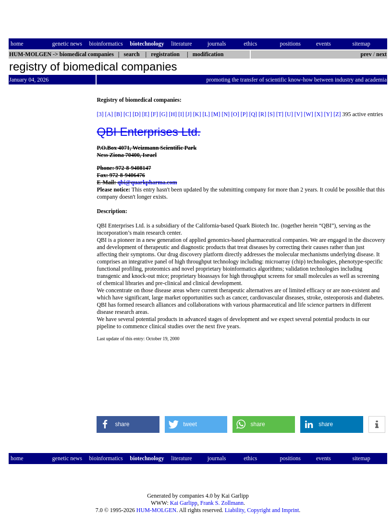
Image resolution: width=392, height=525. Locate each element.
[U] (289, 114)
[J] (188, 114)
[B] (118, 114)
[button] (128, 424)
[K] (197, 114)
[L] (205, 114)
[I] (181, 114)
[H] (173, 114)
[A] (109, 114)
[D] (137, 114)
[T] (279, 114)
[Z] (337, 114)
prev (366, 54)
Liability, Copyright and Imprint (262, 510)
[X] (319, 114)
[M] (215, 114)
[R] (262, 114)
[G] (163, 114)
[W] (308, 114)
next (381, 54)
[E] (145, 114)
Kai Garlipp (183, 503)
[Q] (253, 114)
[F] (154, 114)
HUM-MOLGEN (156, 510)
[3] (100, 114)
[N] (225, 114)
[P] (244, 114)
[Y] (328, 114)
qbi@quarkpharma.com (147, 182)
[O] (235, 114)
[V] (298, 114)
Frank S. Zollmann (222, 503)
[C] (127, 114)
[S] (271, 114)
